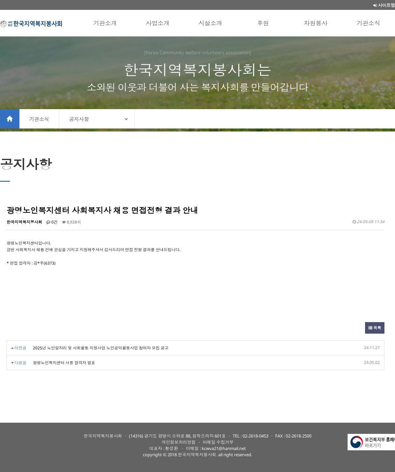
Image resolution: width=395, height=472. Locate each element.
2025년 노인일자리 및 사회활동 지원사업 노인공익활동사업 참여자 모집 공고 (101, 348)
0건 (52, 222)
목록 (374, 328)
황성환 (172, 448)
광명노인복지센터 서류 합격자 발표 (64, 363)
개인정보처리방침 (179, 442)
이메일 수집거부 (218, 442)
